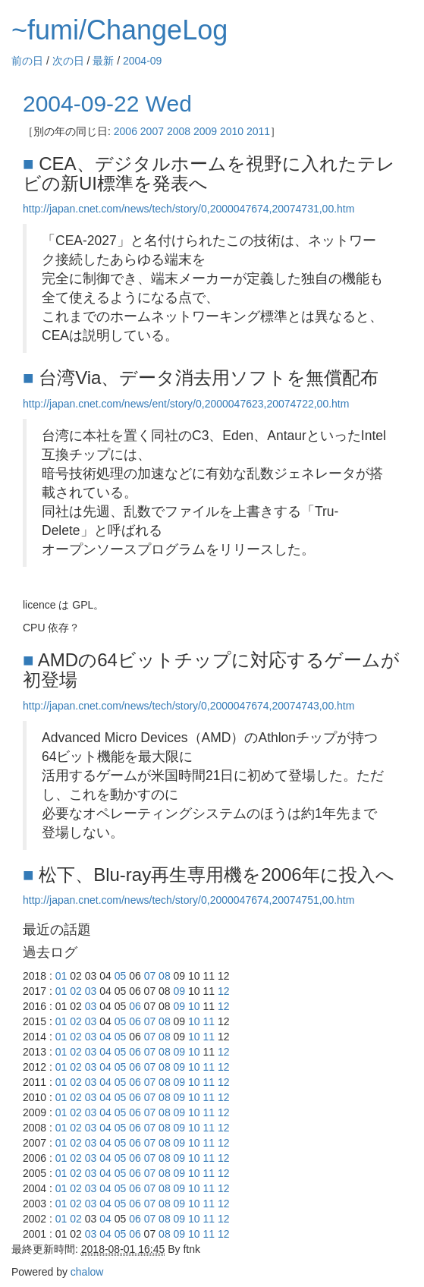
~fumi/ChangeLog (119, 30)
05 (121, 976)
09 (180, 991)
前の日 (27, 61)
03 (91, 991)
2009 (205, 131)
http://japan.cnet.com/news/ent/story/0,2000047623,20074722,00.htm (186, 404)
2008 (178, 131)
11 (209, 1021)
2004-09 (142, 61)
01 (61, 976)
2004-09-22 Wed (107, 103)
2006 (125, 131)
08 (165, 976)
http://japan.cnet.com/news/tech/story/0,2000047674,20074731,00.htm (188, 209)
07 (150, 976)
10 (194, 1006)
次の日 (68, 61)
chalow (87, 1272)
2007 (152, 131)
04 (105, 1037)
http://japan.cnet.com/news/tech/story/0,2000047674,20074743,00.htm (188, 706)
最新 (103, 61)
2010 (231, 131)
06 (135, 1006)
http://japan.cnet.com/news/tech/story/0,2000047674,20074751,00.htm (188, 900)
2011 (258, 131)
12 (224, 991)
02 (76, 991)
